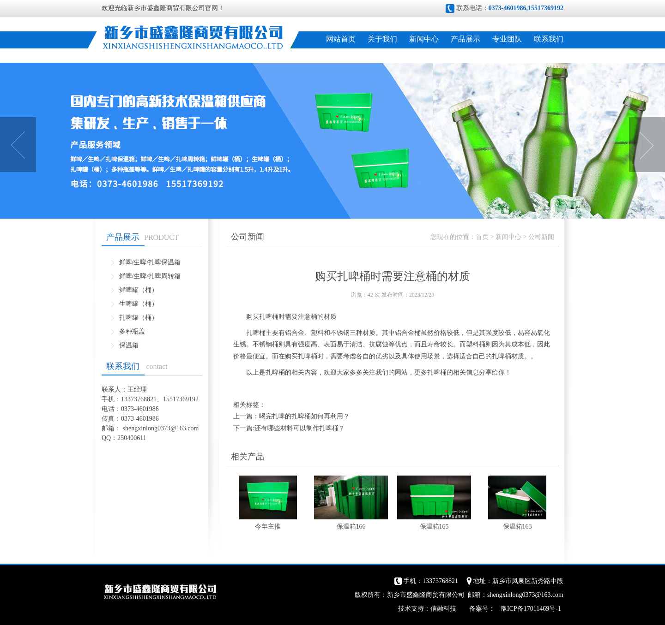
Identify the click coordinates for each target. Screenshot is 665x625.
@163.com (184, 428)
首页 (482, 236)
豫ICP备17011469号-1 (531, 608)
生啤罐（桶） (138, 303)
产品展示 (465, 39)
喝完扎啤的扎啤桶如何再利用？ (304, 416)
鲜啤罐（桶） (138, 289)
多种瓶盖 (132, 331)
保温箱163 (517, 526)
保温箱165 (434, 526)
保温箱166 (351, 526)
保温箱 (129, 345)
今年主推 (268, 526)
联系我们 (548, 39)
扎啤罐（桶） (138, 317)
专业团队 (507, 39)
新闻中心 (424, 39)
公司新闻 (541, 236)
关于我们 (382, 39)
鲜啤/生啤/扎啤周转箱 (150, 276)
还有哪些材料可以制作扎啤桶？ (299, 428)
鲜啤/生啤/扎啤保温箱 (150, 262)
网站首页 (341, 39)
